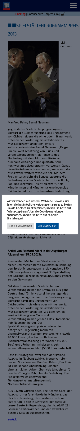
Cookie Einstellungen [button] (20, 225)
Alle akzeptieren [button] (47, 225)
